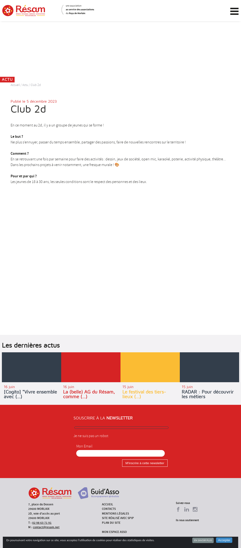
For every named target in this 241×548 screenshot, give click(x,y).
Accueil (15, 85)
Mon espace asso (114, 532)
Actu (25, 85)
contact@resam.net (46, 527)
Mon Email (84, 446)
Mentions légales (115, 513)
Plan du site (111, 523)
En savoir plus (203, 540)
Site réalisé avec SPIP (118, 518)
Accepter (224, 540)
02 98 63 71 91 (42, 523)
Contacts (109, 509)
